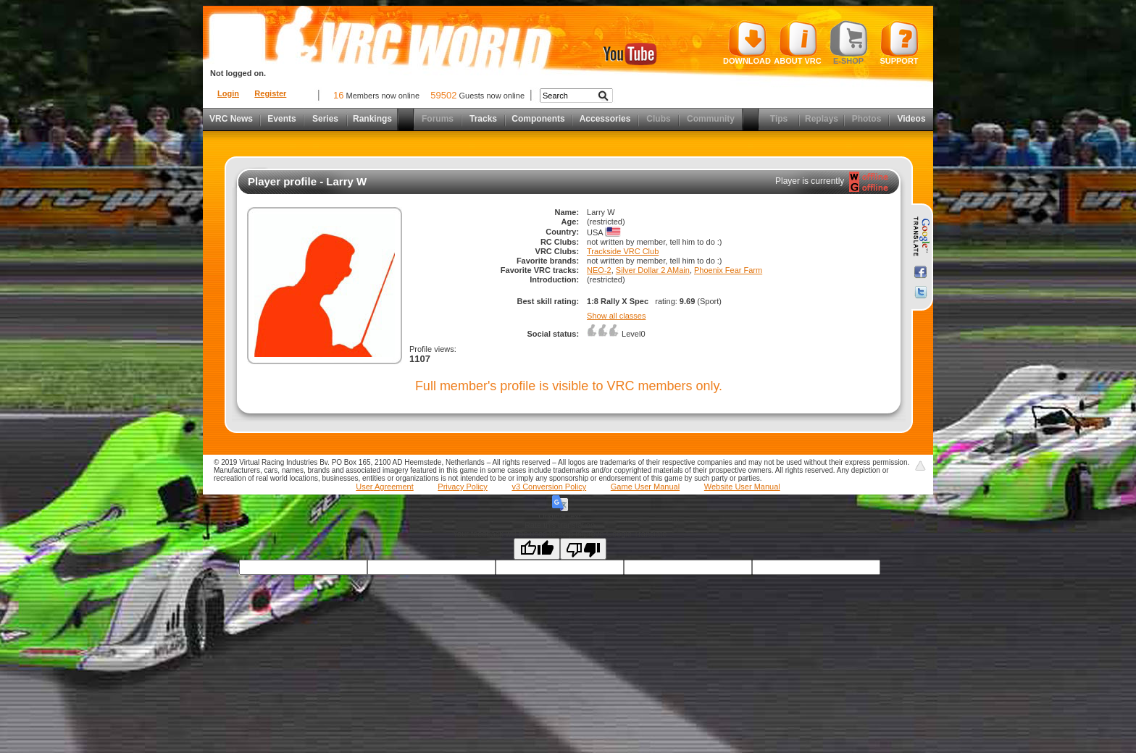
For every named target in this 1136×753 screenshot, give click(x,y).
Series (325, 119)
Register (270, 93)
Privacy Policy (462, 486)
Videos (911, 119)
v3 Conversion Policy (548, 486)
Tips (779, 119)
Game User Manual (645, 486)
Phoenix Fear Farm (728, 270)
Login (228, 93)
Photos (867, 119)
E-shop (849, 42)
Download (747, 42)
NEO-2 (599, 270)
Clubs (658, 119)
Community (711, 119)
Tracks (483, 119)
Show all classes (616, 315)
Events (281, 119)
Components (537, 119)
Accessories (605, 119)
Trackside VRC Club (623, 251)
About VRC (797, 42)
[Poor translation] (583, 549)
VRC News (231, 119)
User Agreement (384, 486)
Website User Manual (742, 486)
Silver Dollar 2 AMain (653, 270)
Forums (438, 119)
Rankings (372, 119)
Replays (821, 119)
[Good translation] (537, 549)
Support (899, 42)
